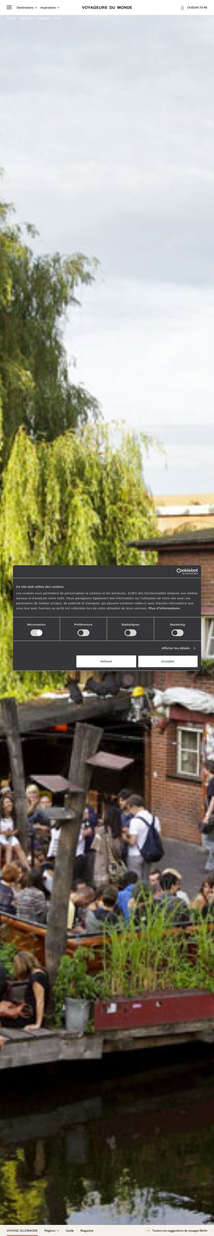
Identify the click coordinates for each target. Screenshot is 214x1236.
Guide (70, 1230)
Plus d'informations (164, 608)
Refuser (106, 661)
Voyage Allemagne (22, 1230)
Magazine (86, 1230)
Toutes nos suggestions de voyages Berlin (176, 1230)
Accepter (168, 661)
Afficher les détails (176, 648)
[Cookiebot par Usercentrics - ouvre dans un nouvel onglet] (179, 571)
